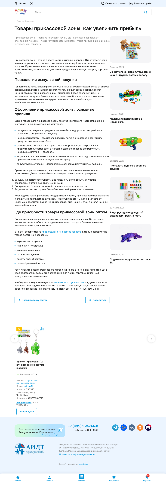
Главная (18, 479)
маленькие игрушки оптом (69, 282)
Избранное (114, 479)
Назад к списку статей (32, 300)
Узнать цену (27, 411)
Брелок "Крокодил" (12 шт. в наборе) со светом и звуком (30, 365)
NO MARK (28, 386)
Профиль (49, 479)
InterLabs (83, 464)
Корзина (147, 479)
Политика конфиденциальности (77, 454)
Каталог (81, 478)
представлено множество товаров (61, 231)
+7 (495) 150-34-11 (83, 426)
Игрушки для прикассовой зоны (26, 381)
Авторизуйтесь (23, 402)
